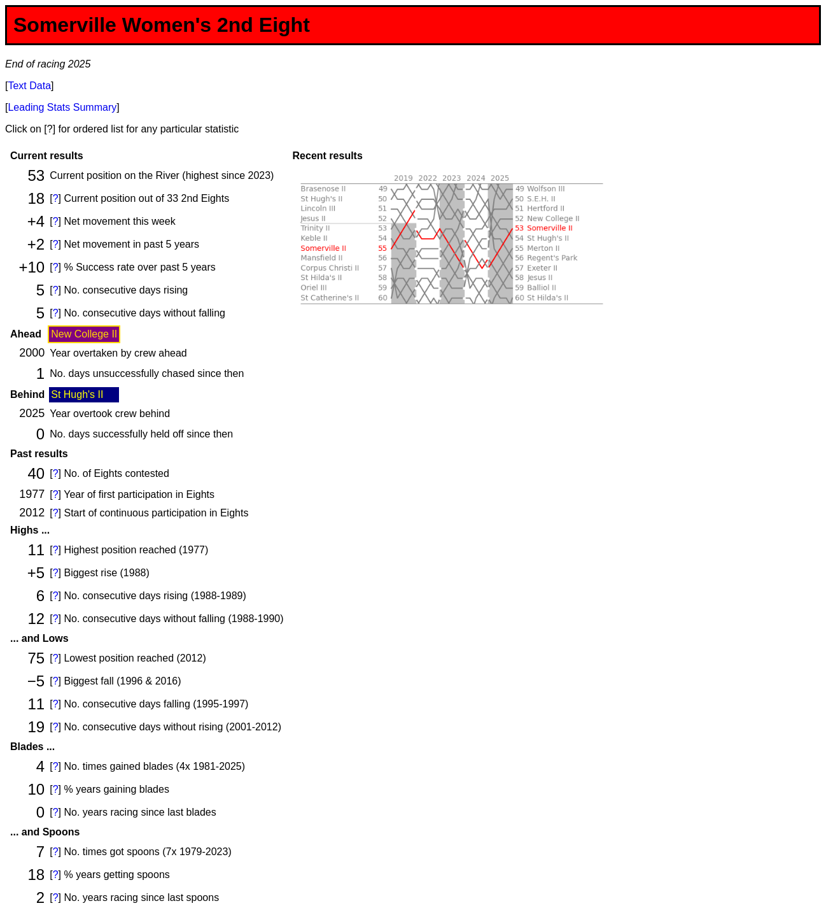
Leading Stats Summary (62, 107)
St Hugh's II (77, 394)
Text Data (29, 85)
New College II (84, 334)
